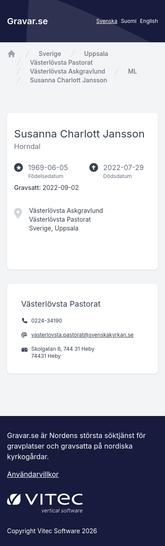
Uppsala (96, 53)
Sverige (50, 53)
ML (132, 71)
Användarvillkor (33, 474)
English (149, 21)
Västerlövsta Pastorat (61, 62)
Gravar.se (27, 21)
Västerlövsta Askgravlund (67, 71)
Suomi (128, 21)
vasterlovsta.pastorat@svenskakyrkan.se (82, 334)
